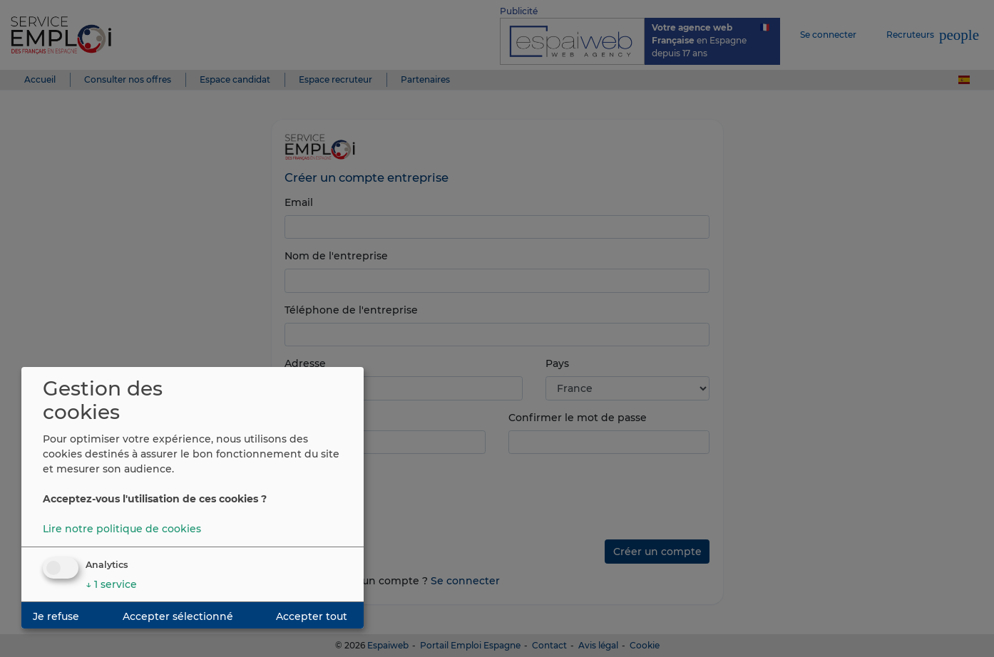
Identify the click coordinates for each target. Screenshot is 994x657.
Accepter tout (311, 616)
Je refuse (56, 616)
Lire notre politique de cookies (122, 528)
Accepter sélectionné (178, 616)
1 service (111, 584)
